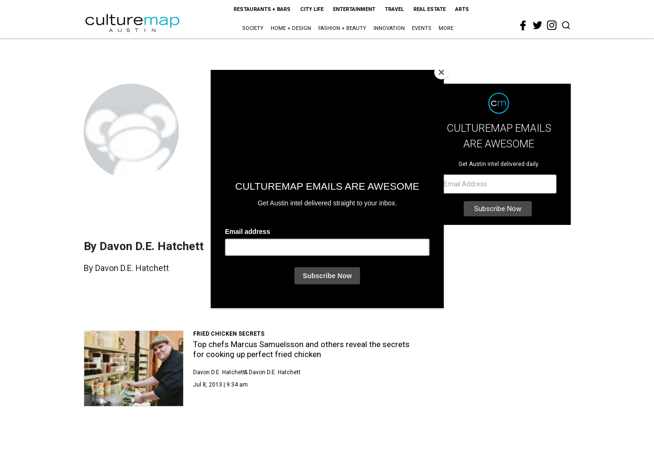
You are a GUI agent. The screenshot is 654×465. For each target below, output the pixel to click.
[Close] (441, 72)
